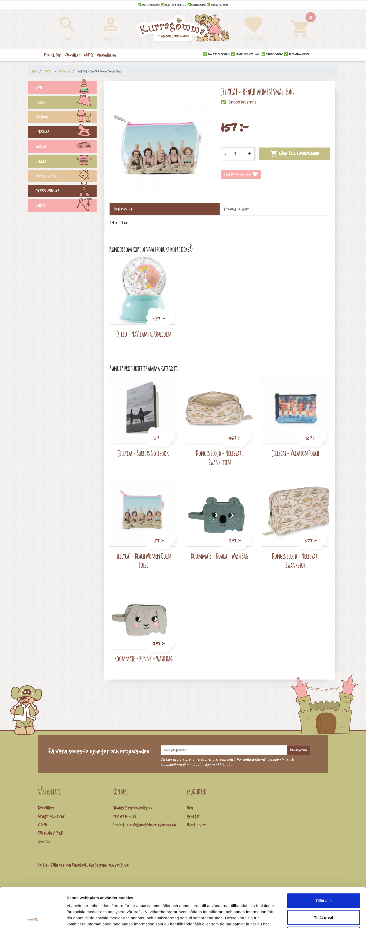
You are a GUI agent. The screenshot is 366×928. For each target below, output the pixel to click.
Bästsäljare (197, 824)
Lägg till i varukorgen (294, 153)
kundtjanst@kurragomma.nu (151, 824)
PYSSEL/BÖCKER (66, 191)
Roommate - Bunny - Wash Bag (144, 658)
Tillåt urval (323, 878)
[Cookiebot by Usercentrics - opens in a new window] (33, 918)
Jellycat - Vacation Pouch (295, 453)
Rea (190, 808)
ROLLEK (66, 162)
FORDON (66, 147)
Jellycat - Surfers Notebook (143, 453)
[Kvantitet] (237, 154)
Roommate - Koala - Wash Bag (219, 556)
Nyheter (193, 816)
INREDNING (66, 118)
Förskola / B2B (50, 833)
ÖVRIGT (66, 206)
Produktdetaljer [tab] (236, 209)
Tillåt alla (323, 861)
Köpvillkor (46, 808)
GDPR (42, 824)
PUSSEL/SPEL (66, 177)
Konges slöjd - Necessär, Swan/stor (295, 560)
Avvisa (323, 894)
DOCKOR (66, 103)
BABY (66, 88)
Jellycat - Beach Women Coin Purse (143, 560)
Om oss (44, 841)
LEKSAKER (66, 132)
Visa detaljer (276, 918)
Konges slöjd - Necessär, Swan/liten (219, 457)
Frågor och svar (51, 816)
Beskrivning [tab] (123, 209)
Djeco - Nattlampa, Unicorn (143, 334)
